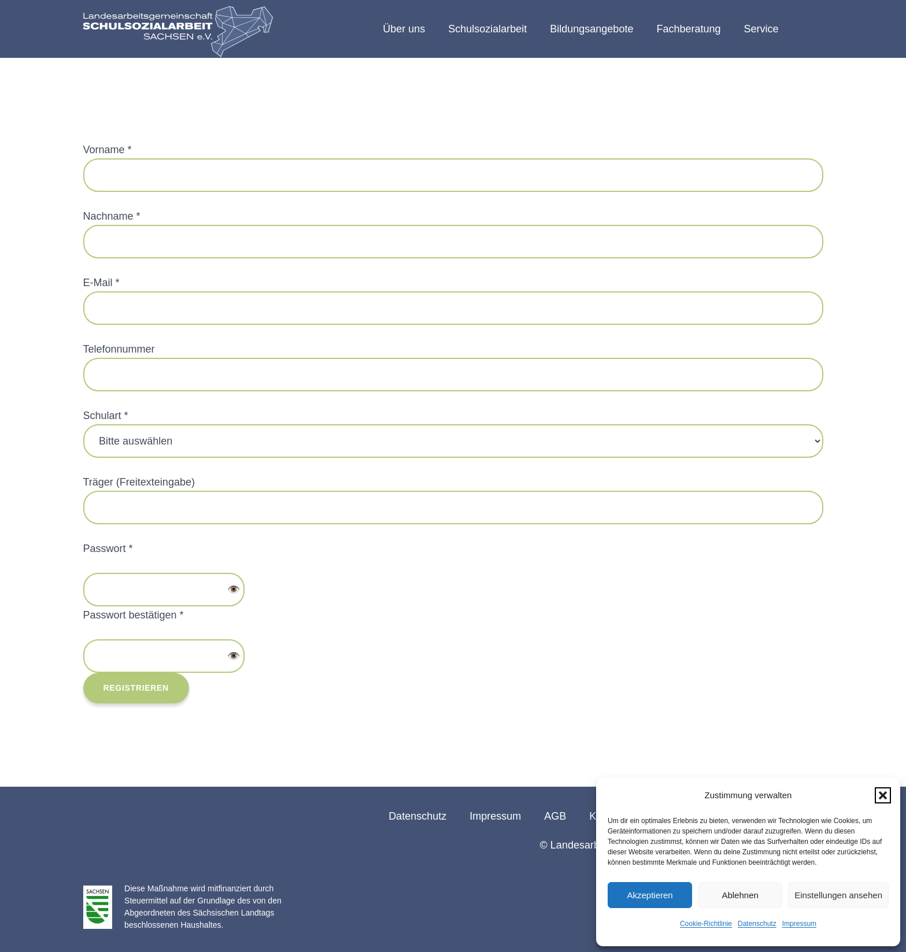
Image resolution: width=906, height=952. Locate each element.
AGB (555, 816)
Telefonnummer (119, 349)
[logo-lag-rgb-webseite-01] (178, 32)
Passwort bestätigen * (133, 615)
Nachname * (111, 216)
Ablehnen (740, 895)
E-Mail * (101, 282)
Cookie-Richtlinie (706, 924)
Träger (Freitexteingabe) (139, 482)
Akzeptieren (649, 895)
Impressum (799, 924)
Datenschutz (757, 924)
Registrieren (136, 687)
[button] (883, 795)
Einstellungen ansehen (838, 895)
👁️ (233, 589)
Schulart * (105, 415)
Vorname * (107, 149)
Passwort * (108, 548)
